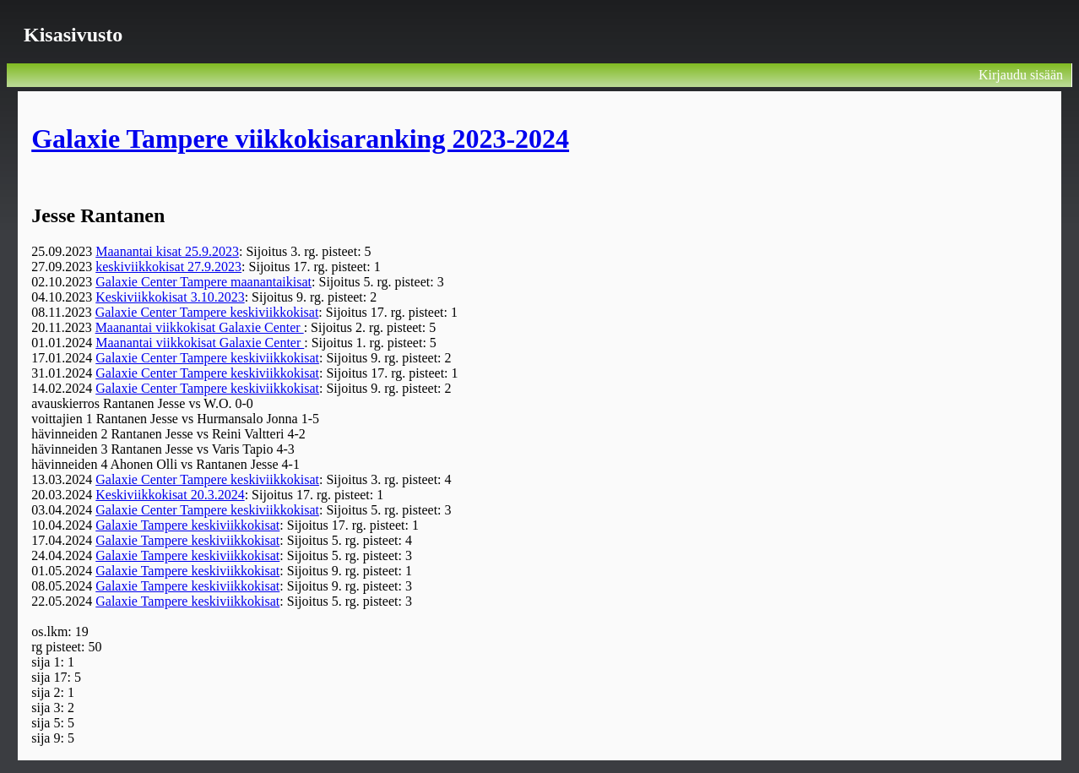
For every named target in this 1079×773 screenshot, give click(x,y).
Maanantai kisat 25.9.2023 (167, 251)
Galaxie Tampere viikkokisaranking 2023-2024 (300, 138)
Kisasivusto (73, 35)
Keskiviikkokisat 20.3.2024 (169, 494)
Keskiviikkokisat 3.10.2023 (169, 297)
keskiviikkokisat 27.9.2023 (168, 266)
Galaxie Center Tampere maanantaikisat (203, 282)
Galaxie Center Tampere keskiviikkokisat (207, 312)
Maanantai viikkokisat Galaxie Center (199, 327)
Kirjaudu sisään (1021, 75)
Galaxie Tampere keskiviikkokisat (187, 525)
